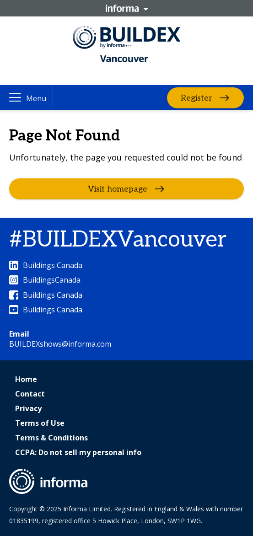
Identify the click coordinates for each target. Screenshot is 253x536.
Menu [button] (36, 98)
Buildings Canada (45, 265)
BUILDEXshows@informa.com (60, 344)
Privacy (28, 408)
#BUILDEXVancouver (117, 240)
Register (196, 97)
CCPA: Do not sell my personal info (78, 452)
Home (26, 379)
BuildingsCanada (45, 280)
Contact (30, 394)
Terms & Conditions (51, 438)
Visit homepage (117, 189)
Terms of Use (40, 423)
